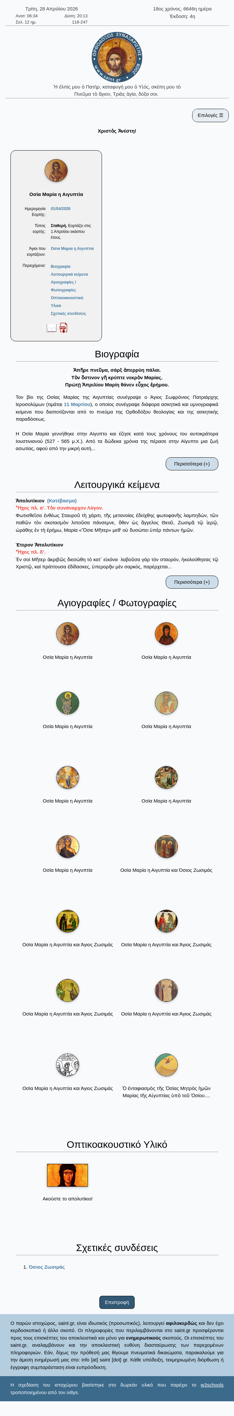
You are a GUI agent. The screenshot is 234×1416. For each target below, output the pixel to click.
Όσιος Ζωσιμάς (47, 1267)
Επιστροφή (117, 1302)
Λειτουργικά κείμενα (69, 274)
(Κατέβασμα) (61, 500)
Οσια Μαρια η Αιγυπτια (72, 248)
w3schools (212, 1385)
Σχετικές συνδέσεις (68, 313)
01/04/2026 (60, 208)
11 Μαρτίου (77, 404)
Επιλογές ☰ (210, 115)
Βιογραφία (60, 266)
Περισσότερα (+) (192, 463)
